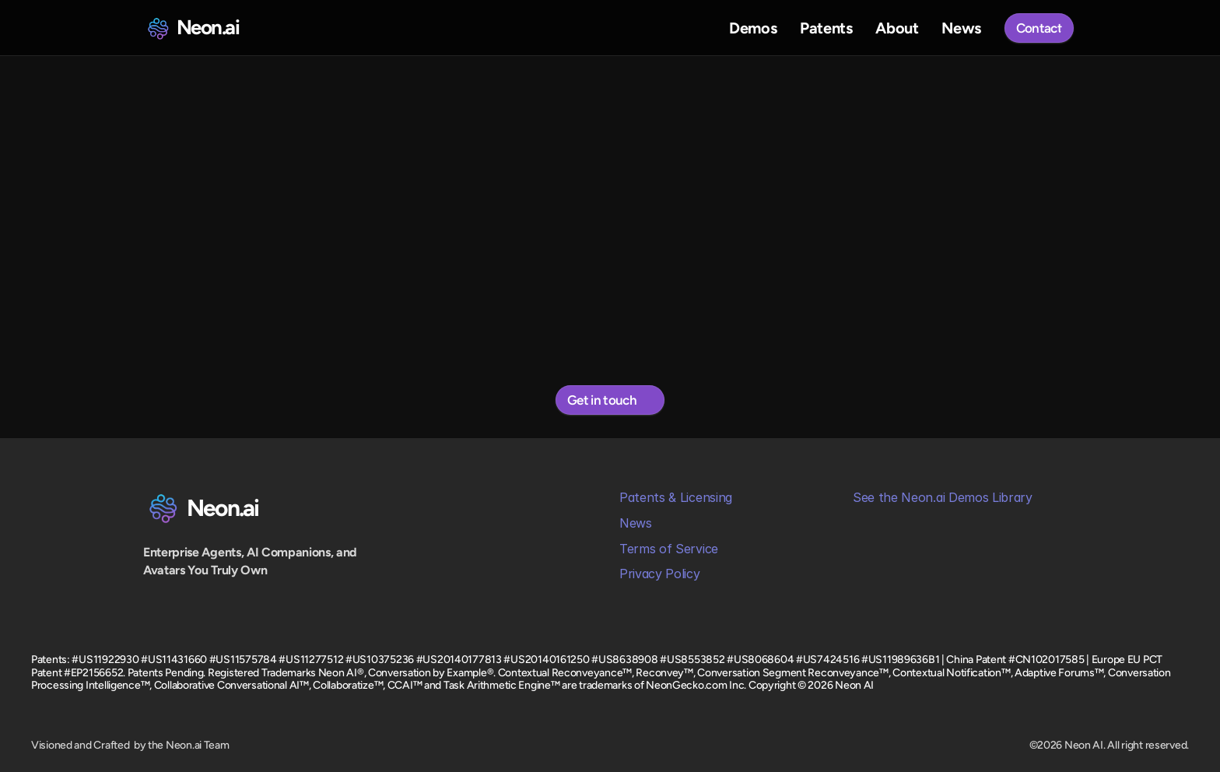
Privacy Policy (659, 573)
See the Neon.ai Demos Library (942, 497)
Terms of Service (668, 548)
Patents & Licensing (675, 497)
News (635, 523)
